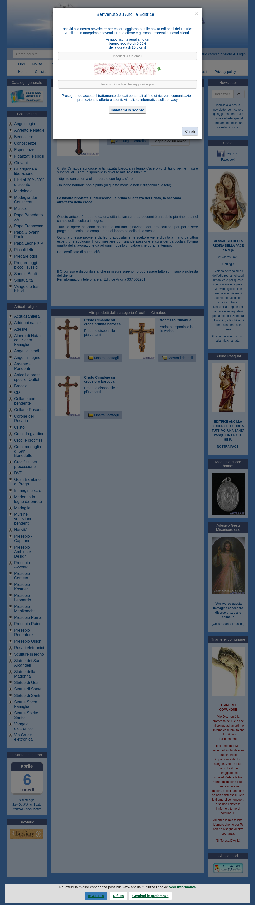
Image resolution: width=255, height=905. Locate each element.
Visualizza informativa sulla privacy (151, 100)
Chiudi (190, 131)
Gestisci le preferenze (150, 896)
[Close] (196, 13)
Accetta (96, 896)
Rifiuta (118, 896)
